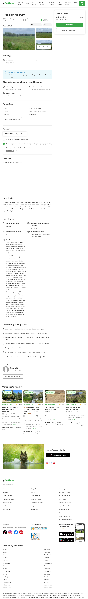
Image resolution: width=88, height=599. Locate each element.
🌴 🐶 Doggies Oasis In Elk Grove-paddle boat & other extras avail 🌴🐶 (31, 410)
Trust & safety (7, 495)
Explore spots (35, 495)
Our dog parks (20, 3)
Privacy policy (7, 502)
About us (6, 492)
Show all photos (44, 47)
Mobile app (34, 509)
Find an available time (69, 30)
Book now (69, 24)
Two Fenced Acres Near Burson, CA (73, 408)
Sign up (82, 3)
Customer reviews (37, 502)
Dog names (34, 3)
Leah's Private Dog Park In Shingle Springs (52, 409)
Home (33, 492)
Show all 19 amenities (12, 119)
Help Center (7, 509)
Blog (27, 3)
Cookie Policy (74, 597)
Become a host (68, 3)
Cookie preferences (9, 506)
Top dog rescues (41, 3)
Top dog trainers (51, 3)
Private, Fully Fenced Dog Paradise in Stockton (10, 409)
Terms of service (8, 499)
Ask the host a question (13, 376)
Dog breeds (60, 3)
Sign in (75, 3)
